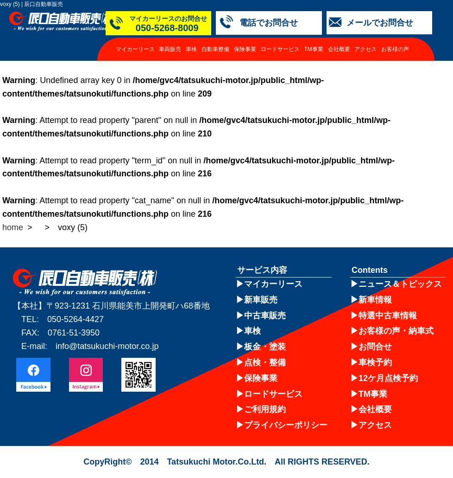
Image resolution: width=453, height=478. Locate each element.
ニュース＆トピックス (400, 284)
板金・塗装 (265, 346)
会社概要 (339, 49)
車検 (191, 49)
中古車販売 (265, 315)
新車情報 (375, 299)
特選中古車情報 (388, 315)
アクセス (365, 49)
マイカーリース (135, 49)
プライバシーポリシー (285, 425)
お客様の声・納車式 (396, 331)
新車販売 (260, 299)
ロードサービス (280, 49)
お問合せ (375, 346)
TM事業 (313, 49)
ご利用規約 (265, 409)
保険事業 (245, 49)
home (12, 227)
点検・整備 (265, 362)
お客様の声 (395, 49)
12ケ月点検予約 (388, 378)
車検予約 (375, 362)
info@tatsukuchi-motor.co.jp (107, 346)
